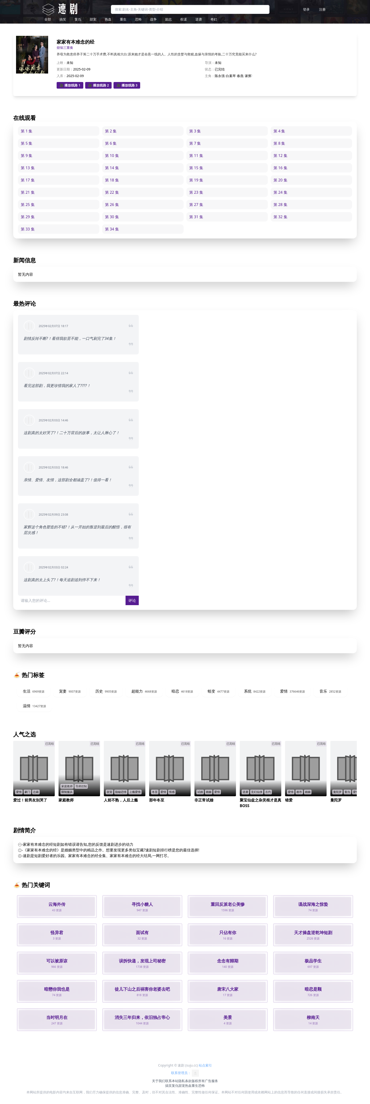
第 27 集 (196, 204)
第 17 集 (28, 180)
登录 (306, 9)
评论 (132, 600)
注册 (322, 9)
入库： (62, 76)
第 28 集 (280, 204)
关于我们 (158, 1081)
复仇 (78, 19)
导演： (210, 62)
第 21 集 (28, 192)
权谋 (183, 19)
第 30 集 (112, 216)
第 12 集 (280, 155)
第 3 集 (195, 131)
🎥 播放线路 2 (98, 85)
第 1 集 (26, 131)
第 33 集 (28, 229)
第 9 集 (26, 155)
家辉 (248, 76)
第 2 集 (111, 131)
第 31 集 (196, 216)
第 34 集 (112, 229)
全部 (47, 19)
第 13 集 (28, 167)
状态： (210, 69)
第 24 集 (280, 192)
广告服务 (211, 1081)
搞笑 (62, 19)
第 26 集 (112, 204)
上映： (62, 62)
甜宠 (93, 19)
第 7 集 (195, 143)
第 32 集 (280, 216)
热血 (108, 19)
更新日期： (65, 69)
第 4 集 (279, 131)
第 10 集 (112, 155)
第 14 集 (112, 167)
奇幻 (213, 19)
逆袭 (198, 19)
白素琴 (231, 76)
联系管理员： (185, 1073)
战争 (153, 19)
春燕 (240, 76)
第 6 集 (111, 143)
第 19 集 (196, 180)
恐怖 (138, 19)
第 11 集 (196, 155)
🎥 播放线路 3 (126, 85)
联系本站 (171, 1081)
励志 (168, 19)
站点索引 (205, 1065)
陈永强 (220, 76)
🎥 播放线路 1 (69, 85)
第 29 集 (28, 216)
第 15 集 (196, 167)
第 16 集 (280, 167)
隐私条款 (185, 1081)
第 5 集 (26, 143)
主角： (210, 76)
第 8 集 (279, 143)
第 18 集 (112, 180)
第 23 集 (196, 192)
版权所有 (198, 1081)
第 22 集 (112, 192)
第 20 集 (280, 180)
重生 (123, 19)
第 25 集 (28, 204)
